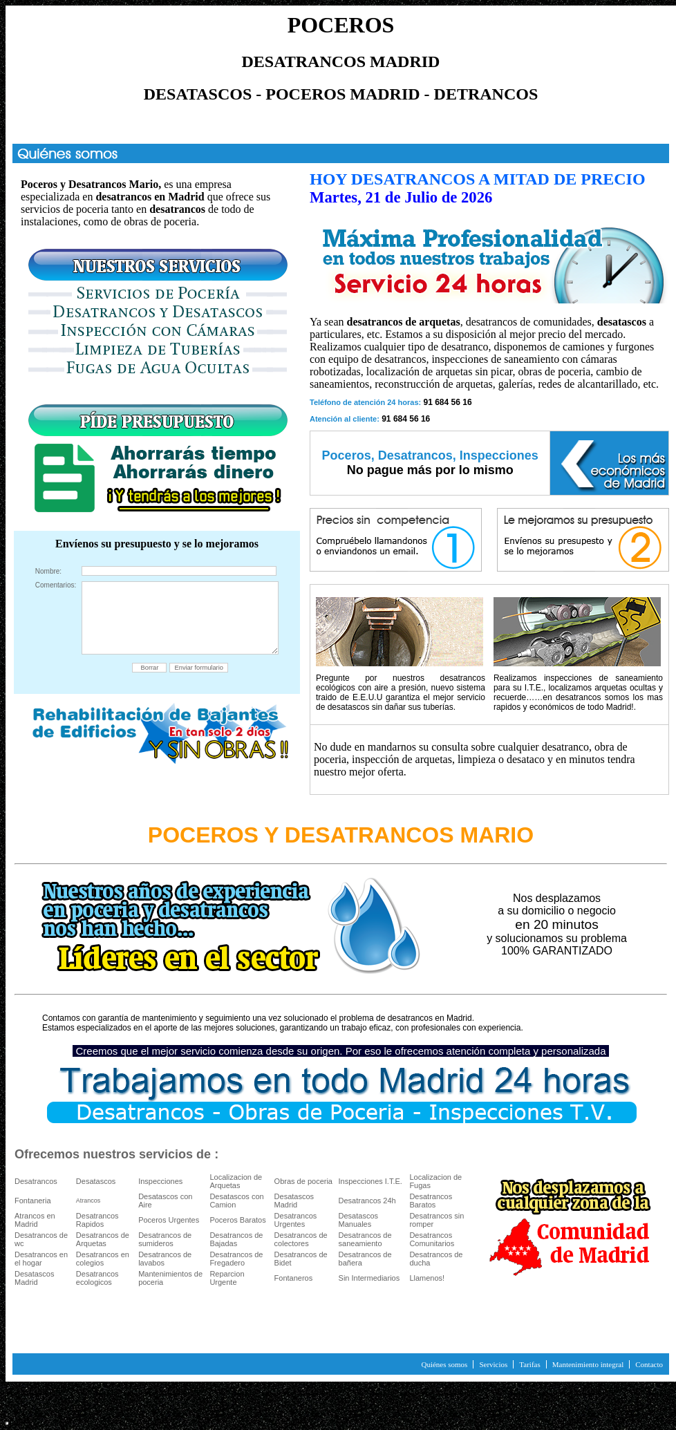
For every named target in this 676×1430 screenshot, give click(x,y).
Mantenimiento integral (588, 1364)
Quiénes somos (444, 1364)
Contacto (649, 1364)
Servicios (493, 1364)
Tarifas (529, 1364)
